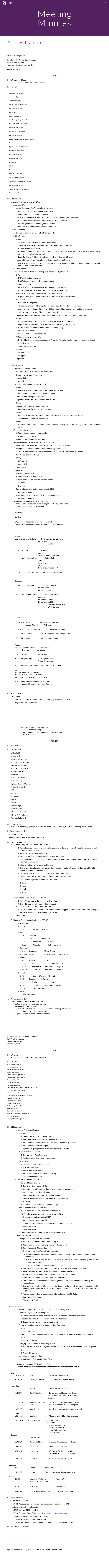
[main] (54, 18)
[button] (106, 3)
